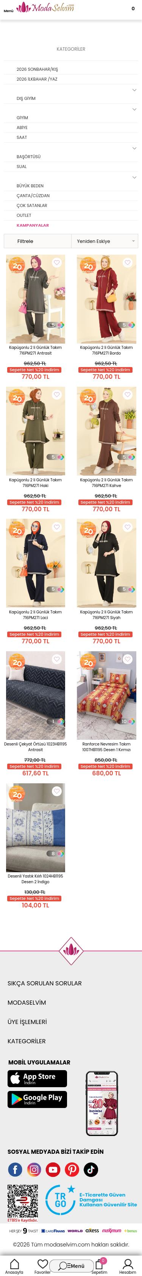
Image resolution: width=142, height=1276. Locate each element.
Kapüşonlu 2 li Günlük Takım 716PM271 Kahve (106, 483)
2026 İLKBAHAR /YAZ (37, 79)
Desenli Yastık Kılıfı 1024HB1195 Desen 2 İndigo (35, 879)
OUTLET (24, 215)
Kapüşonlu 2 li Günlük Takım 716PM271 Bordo (106, 350)
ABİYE (22, 127)
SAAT (22, 137)
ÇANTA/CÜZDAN (33, 196)
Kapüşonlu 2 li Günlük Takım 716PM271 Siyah (106, 615)
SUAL (22, 166)
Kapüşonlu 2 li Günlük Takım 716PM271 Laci (35, 615)
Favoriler (42, 1265)
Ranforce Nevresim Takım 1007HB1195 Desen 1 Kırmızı (107, 747)
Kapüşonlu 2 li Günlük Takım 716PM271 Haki (35, 483)
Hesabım (127, 1265)
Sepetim (99, 1265)
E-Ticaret (47, 1240)
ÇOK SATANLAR (32, 205)
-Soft (29, 1240)
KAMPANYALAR (33, 225)
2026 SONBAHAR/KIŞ (37, 69)
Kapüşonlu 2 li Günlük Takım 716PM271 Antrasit (35, 350)
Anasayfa (14, 1265)
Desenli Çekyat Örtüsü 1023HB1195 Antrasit (35, 747)
